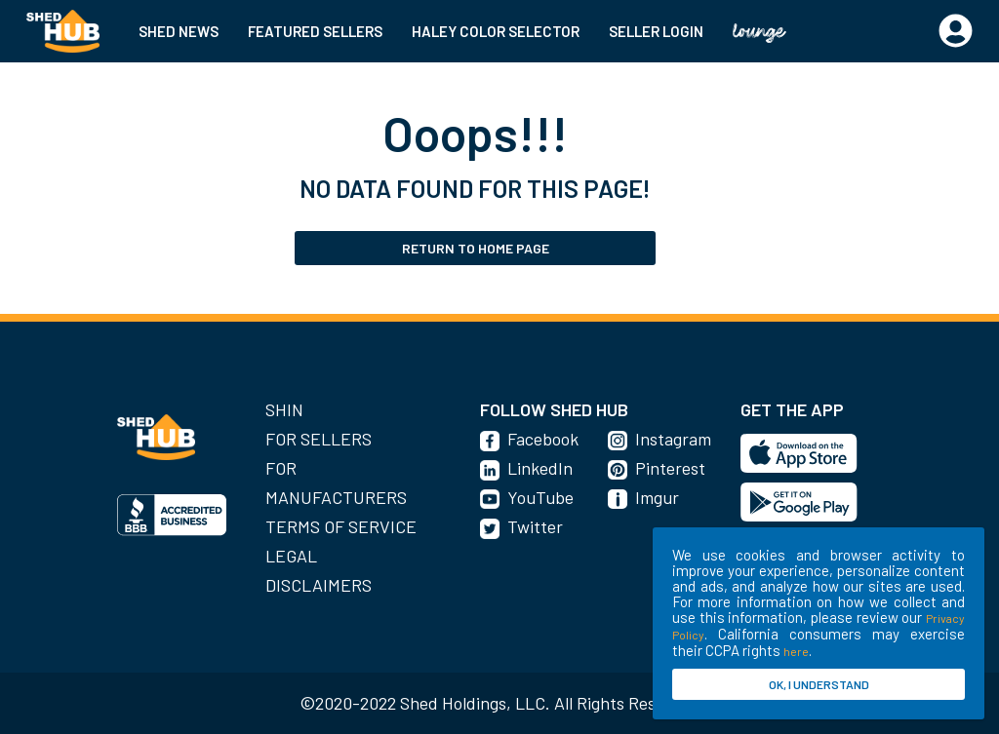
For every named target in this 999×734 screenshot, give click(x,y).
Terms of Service (341, 526)
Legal (291, 555)
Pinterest (670, 468)
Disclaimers (318, 585)
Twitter (535, 526)
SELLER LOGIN (656, 31)
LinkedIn (540, 468)
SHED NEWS (179, 31)
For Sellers (318, 438)
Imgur (657, 497)
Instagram (673, 438)
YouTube (540, 497)
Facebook (543, 438)
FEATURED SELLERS (315, 31)
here (796, 651)
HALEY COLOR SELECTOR (495, 31)
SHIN (284, 409)
